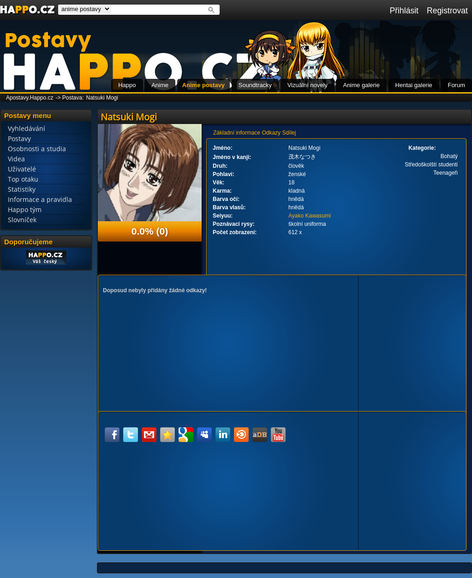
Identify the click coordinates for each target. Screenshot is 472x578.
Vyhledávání (26, 128)
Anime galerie (361, 85)
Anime (159, 85)
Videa (16, 158)
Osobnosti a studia (37, 148)
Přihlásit (403, 10)
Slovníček (22, 219)
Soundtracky (255, 85)
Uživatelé (22, 169)
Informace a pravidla (40, 199)
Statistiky (22, 189)
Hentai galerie (413, 85)
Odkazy (271, 133)
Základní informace (236, 133)
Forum (456, 85)
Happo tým (25, 209)
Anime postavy (203, 85)
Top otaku (23, 179)
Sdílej (289, 133)
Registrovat (447, 10)
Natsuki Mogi (102, 97)
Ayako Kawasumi (309, 215)
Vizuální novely (307, 85)
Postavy (19, 138)
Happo (127, 85)
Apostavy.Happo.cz (30, 97)
